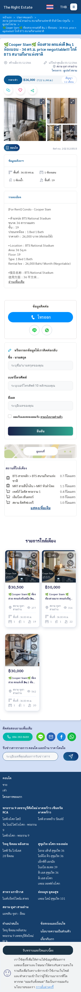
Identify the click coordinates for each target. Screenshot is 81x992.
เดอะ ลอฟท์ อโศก (49, 883)
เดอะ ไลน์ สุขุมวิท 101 (51, 898)
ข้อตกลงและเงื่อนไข (53, 923)
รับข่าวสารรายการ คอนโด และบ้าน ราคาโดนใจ (34, 748)
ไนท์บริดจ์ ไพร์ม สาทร (16, 898)
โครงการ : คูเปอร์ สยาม (64, 70)
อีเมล (11, 397)
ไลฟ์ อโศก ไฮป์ (12, 819)
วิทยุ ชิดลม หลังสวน (16, 844)
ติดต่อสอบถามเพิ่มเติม (17, 728)
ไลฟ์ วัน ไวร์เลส (12, 850)
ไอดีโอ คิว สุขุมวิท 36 (51, 856)
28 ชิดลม (8, 856)
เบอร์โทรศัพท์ (17, 377)
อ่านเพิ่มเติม (16, 282)
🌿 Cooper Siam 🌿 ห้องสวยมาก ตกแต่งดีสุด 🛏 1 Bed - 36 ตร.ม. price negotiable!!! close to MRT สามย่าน (58, 596)
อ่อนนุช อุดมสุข (48, 892)
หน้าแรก (7, 17)
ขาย (5, 784)
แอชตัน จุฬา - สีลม (14, 913)
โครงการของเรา (12, 797)
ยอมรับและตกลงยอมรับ (26, 417)
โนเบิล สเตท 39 (47, 867)
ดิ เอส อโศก (45, 878)
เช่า (5, 790)
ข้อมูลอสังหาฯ (16, 160)
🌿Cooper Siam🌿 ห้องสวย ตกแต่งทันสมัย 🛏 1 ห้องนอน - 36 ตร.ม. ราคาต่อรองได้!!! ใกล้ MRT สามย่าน (22, 596)
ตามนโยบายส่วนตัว (51, 417)
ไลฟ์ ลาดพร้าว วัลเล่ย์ (51, 819)
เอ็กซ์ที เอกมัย (46, 861)
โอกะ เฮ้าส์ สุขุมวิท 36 (51, 850)
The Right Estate (17, 7)
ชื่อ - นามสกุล (17, 357)
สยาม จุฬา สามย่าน (16, 907)
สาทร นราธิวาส (13, 892)
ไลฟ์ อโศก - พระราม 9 (16, 835)
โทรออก (40, 317)
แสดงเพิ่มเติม (41, 508)
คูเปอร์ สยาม (9, 24)
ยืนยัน (40, 431)
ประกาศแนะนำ (25, 17)
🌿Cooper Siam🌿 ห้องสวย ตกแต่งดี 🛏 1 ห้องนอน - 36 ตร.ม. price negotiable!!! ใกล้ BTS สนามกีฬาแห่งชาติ (22, 680)
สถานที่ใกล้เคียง (16, 468)
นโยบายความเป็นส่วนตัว (56, 931)
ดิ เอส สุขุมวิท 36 (48, 872)
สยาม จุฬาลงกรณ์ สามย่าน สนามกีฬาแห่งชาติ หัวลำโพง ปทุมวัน (36, 20)
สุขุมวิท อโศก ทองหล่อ (53, 844)
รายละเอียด (14, 197)
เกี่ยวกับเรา (47, 939)
